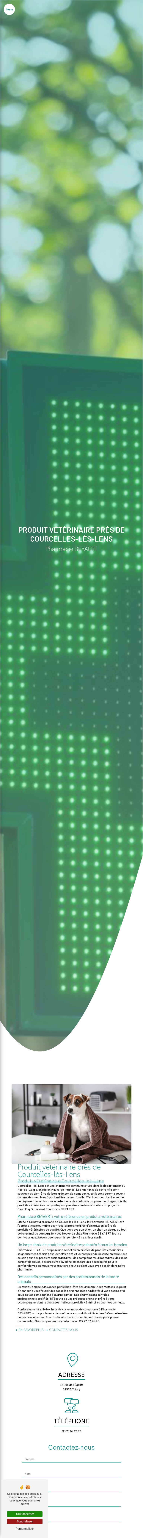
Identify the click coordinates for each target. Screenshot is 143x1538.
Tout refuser (25, 1521)
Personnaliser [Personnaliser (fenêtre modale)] (25, 1529)
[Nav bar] (9, 9)
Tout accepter (25, 1514)
